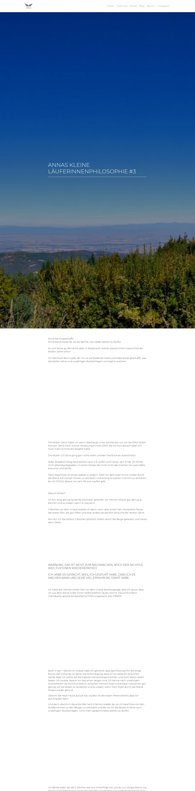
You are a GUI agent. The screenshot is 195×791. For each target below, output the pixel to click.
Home (110, 6)
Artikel (133, 6)
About (150, 6)
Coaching (121, 6)
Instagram (163, 6)
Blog (142, 6)
